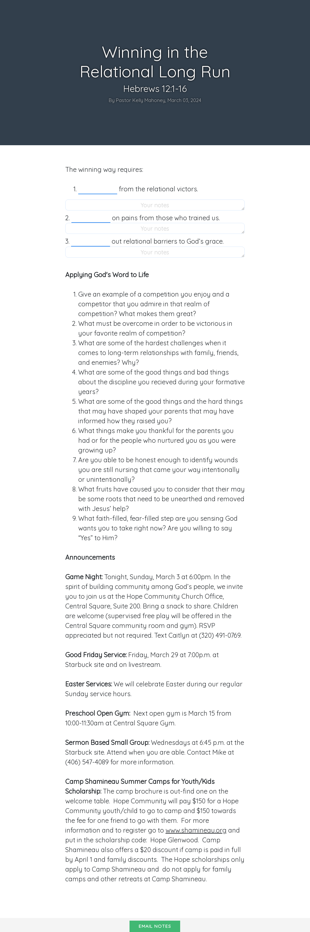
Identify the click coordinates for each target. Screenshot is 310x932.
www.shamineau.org (196, 830)
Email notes (155, 926)
